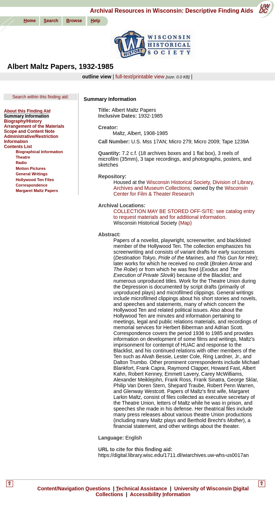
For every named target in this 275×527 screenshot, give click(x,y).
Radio (21, 162)
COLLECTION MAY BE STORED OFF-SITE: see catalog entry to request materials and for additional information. (184, 214)
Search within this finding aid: (40, 96)
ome (30, 20)
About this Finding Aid (27, 111)
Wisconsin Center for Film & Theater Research (180, 191)
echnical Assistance (142, 488)
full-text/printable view (140, 76)
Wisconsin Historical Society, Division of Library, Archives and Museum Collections (183, 185)
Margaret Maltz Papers (37, 190)
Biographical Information (39, 152)
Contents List (18, 146)
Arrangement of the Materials (34, 126)
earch (51, 20)
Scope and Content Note (29, 131)
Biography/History (23, 121)
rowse (74, 20)
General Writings (32, 174)
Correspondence (31, 185)
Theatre (23, 157)
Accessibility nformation (159, 494)
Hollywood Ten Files (35, 179)
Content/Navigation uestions (74, 488)
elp (95, 20)
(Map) (184, 223)
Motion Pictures (31, 168)
